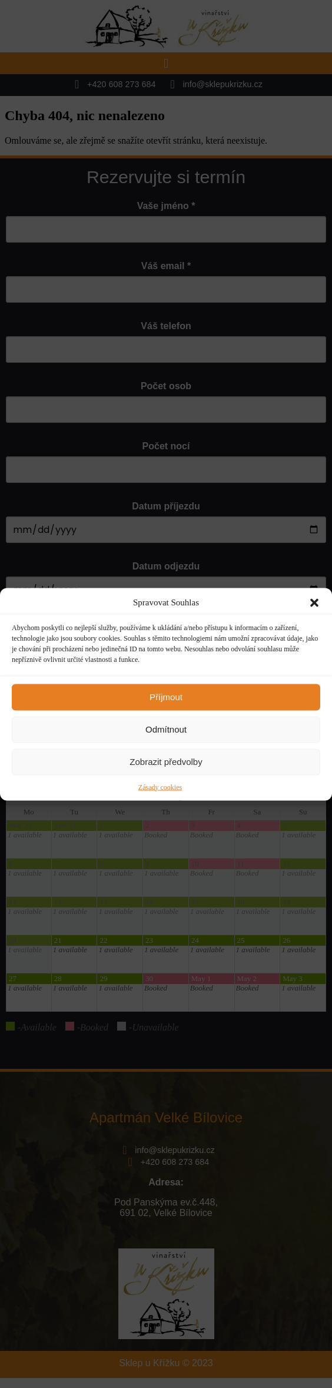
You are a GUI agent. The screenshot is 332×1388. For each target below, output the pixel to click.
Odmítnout (166, 729)
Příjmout (166, 697)
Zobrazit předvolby (166, 762)
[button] (314, 602)
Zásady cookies (160, 787)
